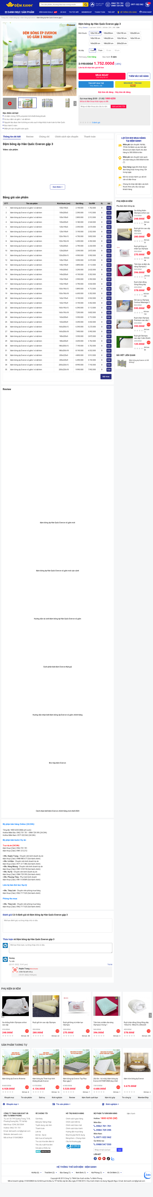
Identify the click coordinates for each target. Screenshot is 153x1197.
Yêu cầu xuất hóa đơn (44, 1145)
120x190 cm (121, 33)
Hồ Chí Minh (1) (114, 1173)
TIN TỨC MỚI (74, 12)
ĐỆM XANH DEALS (48, 12)
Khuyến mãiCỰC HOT (100, 4)
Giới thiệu (39, 1119)
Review (29, 136)
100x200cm (108, 33)
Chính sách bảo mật (74, 1125)
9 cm (100, 50)
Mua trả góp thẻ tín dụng (75, 1135)
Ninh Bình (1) (82, 1173)
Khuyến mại (9, 1098)
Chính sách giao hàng (74, 1119)
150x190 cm (122, 38)
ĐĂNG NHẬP (146, 12)
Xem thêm (57, 187)
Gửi (119, 1150)
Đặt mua (106, 377)
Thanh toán (90, 136)
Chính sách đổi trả (73, 1122)
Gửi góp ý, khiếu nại (42, 1148)
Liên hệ (38, 1132)
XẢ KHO (63, 12)
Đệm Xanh (131, 1114)
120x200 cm (135, 33)
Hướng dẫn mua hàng (74, 1132)
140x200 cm (108, 38)
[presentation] (19, 103)
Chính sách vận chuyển (66, 136)
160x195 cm (135, 38)
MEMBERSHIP (87, 12)
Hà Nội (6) (36, 1173)
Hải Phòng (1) (97, 1173)
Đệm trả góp (110, 1098)
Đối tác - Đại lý (40, 1135)
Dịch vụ (42, 1098)
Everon (85, 27)
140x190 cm (95, 38)
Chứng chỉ (44, 136)
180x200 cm (108, 43)
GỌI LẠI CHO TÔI (118, 106)
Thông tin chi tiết (12, 136)
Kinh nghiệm (57, 1098)
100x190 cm (95, 33)
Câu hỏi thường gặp (73, 1141)
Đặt (108, 208)
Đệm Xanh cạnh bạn (90, 1098)
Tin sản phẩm (26, 1098)
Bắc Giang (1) (66, 1173)
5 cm (92, 50)
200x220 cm (122, 43)
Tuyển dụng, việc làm (43, 1125)
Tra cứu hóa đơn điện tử (44, 1141)
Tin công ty (126, 1098)
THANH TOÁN (100, 12)
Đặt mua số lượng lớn (43, 1138)
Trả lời (109, 964)
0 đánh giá (90, 122)
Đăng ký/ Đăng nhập (43, 1122)
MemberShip (143, 1098)
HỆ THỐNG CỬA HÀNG (127, 12)
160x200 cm (95, 43)
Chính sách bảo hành (74, 1128)
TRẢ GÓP (111, 12)
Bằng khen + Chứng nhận (75, 1138)
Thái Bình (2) (51, 1173)
